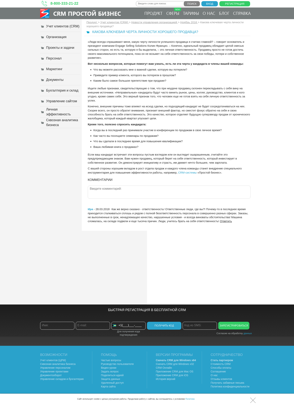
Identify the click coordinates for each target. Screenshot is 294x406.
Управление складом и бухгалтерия (62, 378)
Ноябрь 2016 (189, 22)
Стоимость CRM (221, 363)
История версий (165, 378)
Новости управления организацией (154, 22)
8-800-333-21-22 (64, 3)
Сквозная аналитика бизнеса (58, 363)
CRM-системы (187, 172)
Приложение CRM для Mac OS (174, 371)
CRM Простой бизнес (87, 13)
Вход (209, 3)
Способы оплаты (221, 367)
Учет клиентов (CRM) (114, 22)
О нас (209, 13)
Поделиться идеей (112, 375)
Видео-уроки (108, 367)
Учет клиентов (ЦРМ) (53, 360)
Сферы (173, 12)
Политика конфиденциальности (230, 386)
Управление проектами (54, 371)
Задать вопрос (110, 371)
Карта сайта (108, 386)
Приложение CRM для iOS (172, 375)
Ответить (226, 221)
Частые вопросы (111, 360)
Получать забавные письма (227, 382)
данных (247, 333)
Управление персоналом (55, 367)
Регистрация (234, 3)
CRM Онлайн (164, 367)
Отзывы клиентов (221, 378)
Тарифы (191, 13)
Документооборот (51, 375)
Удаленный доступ (112, 382)
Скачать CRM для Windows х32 (175, 363)
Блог (224, 13)
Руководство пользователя (117, 363)
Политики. (190, 399)
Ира (90, 209)
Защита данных (110, 378)
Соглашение (218, 371)
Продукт (153, 13)
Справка (242, 13)
